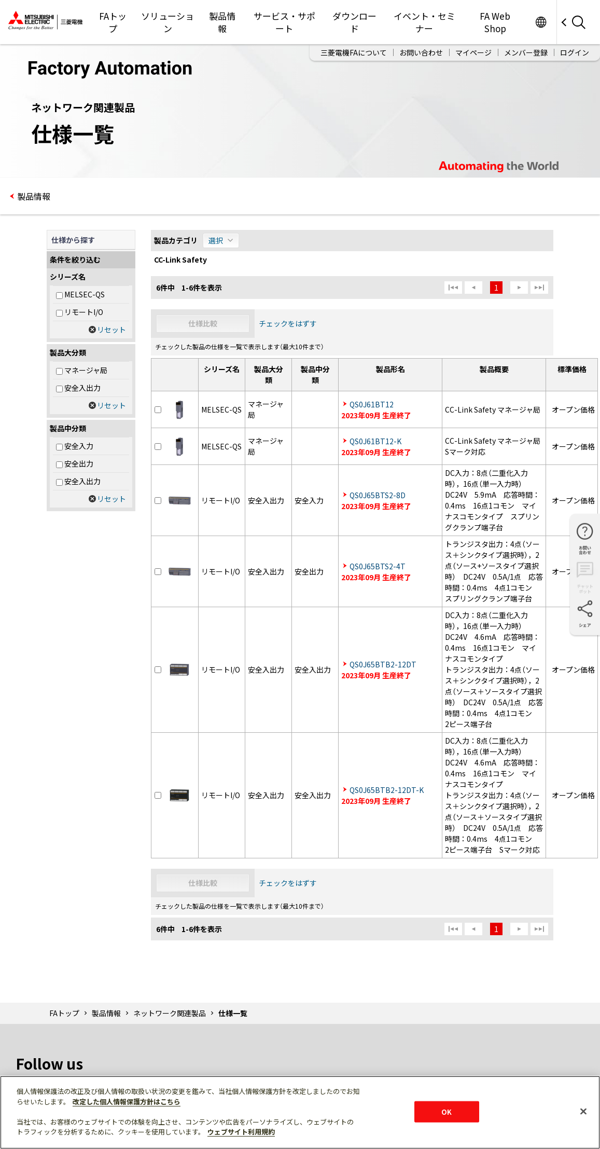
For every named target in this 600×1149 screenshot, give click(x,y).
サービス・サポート (284, 22)
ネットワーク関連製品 (169, 1013)
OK (446, 1111)
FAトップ (113, 22)
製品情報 (222, 22)
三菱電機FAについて (353, 52)
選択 (215, 240)
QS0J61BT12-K (375, 441)
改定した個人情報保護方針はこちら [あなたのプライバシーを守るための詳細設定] (126, 1101)
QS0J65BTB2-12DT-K (387, 790)
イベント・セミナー (424, 22)
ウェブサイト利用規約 (241, 1132)
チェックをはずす (288, 323)
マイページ (473, 52)
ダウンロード (354, 22)
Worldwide (540, 22)
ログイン (574, 52)
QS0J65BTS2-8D (378, 495)
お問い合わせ (421, 52)
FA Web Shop (495, 22)
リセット (111, 329)
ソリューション (167, 22)
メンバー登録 (526, 52)
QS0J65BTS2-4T (378, 566)
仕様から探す (73, 240)
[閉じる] (583, 1111)
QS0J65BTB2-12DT (383, 664)
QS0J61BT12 (372, 404)
